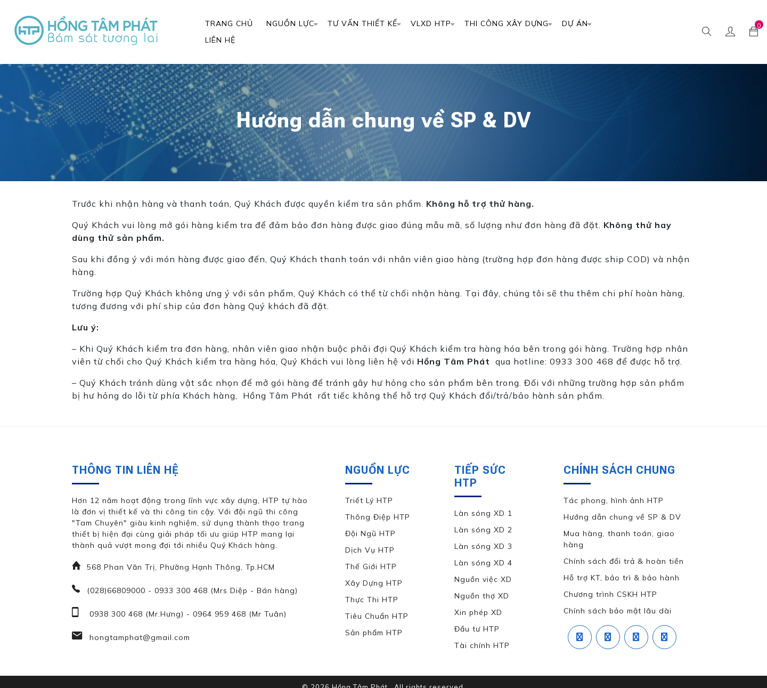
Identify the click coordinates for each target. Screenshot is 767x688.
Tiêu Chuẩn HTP (377, 616)
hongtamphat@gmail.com (138, 637)
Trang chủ (229, 23)
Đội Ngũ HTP (370, 533)
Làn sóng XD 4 (483, 563)
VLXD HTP (431, 23)
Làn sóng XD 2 (483, 530)
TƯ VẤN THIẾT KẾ (362, 23)
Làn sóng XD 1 (483, 513)
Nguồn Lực (290, 23)
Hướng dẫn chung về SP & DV (622, 517)
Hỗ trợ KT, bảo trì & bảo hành (622, 577)
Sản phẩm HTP (374, 632)
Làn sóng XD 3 (483, 546)
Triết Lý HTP (369, 500)
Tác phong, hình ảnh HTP (614, 500)
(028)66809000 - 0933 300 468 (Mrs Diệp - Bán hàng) (192, 590)
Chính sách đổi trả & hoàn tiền (624, 561)
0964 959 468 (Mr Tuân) (238, 614)
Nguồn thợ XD (481, 596)
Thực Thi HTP (371, 599)
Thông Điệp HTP (377, 517)
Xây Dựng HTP (374, 583)
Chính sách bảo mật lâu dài (618, 611)
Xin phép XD (478, 612)
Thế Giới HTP (371, 566)
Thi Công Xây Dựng (506, 23)
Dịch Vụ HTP (370, 550)
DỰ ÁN (575, 23)
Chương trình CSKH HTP (610, 594)
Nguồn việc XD (483, 579)
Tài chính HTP (482, 645)
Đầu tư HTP (477, 629)
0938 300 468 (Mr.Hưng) (135, 614)
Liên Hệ (220, 40)
